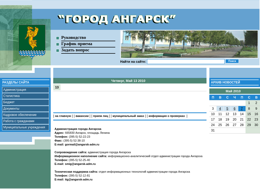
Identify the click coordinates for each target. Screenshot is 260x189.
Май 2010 (233, 91)
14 (241, 114)
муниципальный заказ (128, 115)
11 (220, 114)
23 (256, 119)
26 (227, 125)
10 (213, 114)
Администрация (14, 90)
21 (241, 119)
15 (249, 114)
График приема (76, 43)
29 (249, 125)
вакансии (82, 115)
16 (256, 114)
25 (220, 125)
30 (256, 125)
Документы (11, 108)
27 (234, 125)
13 (57, 87)
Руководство (73, 37)
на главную (63, 115)
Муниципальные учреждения (24, 127)
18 (220, 119)
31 (213, 130)
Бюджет (8, 102)
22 (249, 119)
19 (227, 119)
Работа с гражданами (18, 121)
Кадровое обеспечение (20, 115)
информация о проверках (167, 115)
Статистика (11, 96)
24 (213, 125)
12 (227, 114)
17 (213, 119)
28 (241, 125)
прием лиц (100, 115)
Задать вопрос (75, 49)
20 (234, 119)
